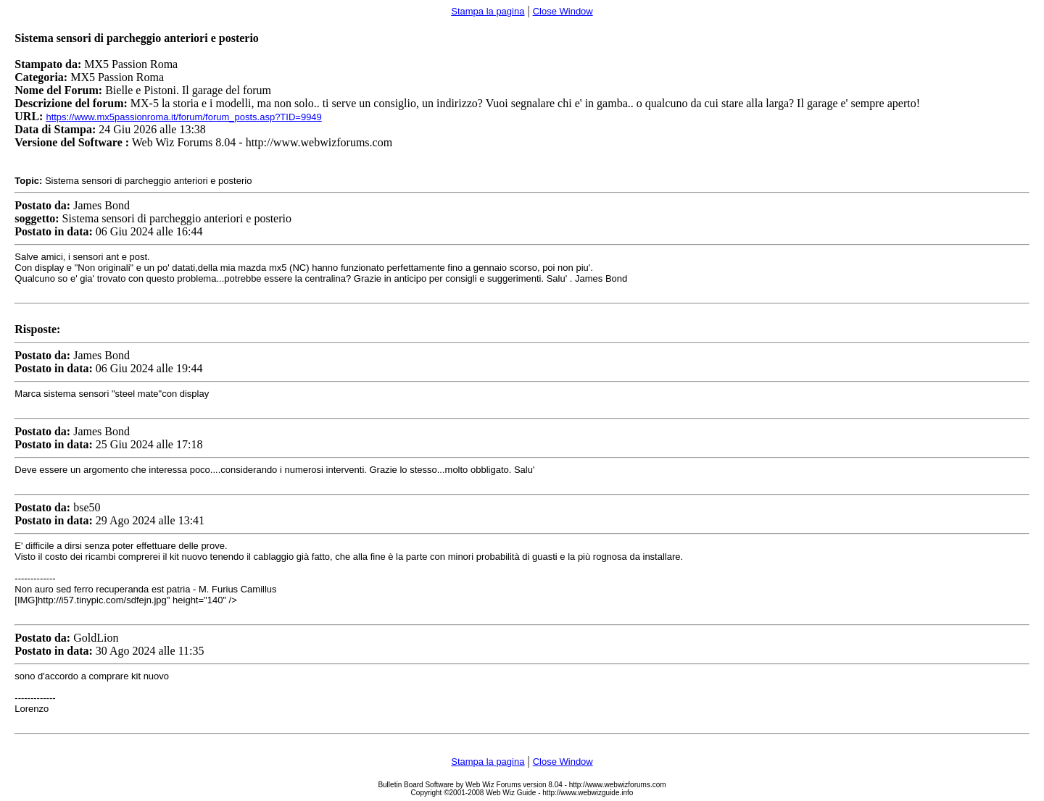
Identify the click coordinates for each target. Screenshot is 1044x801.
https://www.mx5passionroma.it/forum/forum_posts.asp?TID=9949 (183, 117)
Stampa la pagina (487, 11)
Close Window (563, 11)
